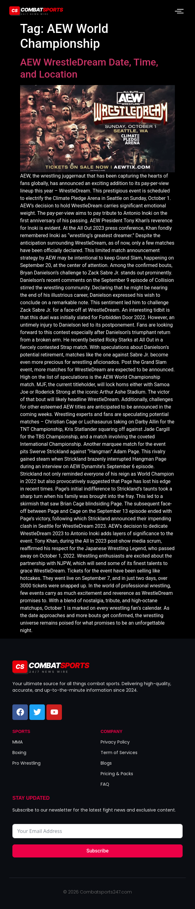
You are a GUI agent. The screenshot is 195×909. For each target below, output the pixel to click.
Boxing (19, 752)
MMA (17, 742)
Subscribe (97, 851)
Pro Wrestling (26, 763)
